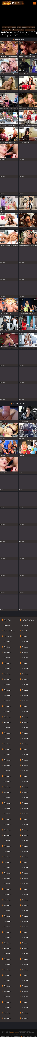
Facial (4, 29)
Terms (32, 1032)
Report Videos (28, 35)
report (16, 42)
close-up (27, 29)
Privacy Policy (11, 1034)
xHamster (21, 42)
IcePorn (1, 59)
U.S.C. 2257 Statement (24, 1034)
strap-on (32, 29)
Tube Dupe (18, 35)
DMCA (17, 1034)
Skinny (17, 29)
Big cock (19, 27)
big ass (22, 29)
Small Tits (9, 29)
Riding (13, 29)
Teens (9, 27)
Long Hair (4, 27)
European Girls (32, 27)
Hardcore (14, 27)
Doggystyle (24, 27)
